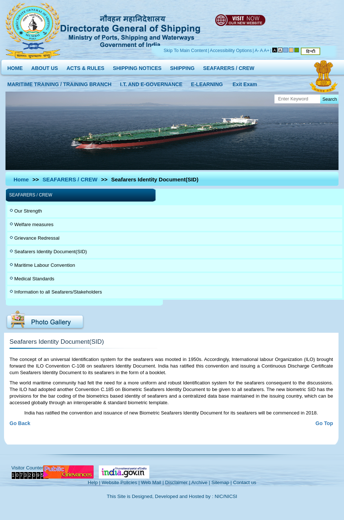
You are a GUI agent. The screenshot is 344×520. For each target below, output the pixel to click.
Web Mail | (152, 482)
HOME (15, 66)
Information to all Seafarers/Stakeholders (58, 292)
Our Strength (28, 211)
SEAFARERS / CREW (228, 66)
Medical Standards (34, 278)
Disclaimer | (177, 482)
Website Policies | (121, 482)
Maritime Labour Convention (44, 265)
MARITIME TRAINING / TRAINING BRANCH (59, 82)
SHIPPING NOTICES (137, 66)
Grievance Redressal (36, 238)
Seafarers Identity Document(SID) (50, 251)
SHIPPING (182, 66)
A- (257, 50)
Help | (94, 482)
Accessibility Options (231, 50)
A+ (267, 50)
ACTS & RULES (85, 66)
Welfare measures (33, 224)
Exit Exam (245, 82)
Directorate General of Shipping (130, 29)
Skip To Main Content (185, 50)
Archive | (200, 482)
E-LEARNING (207, 82)
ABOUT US (44, 66)
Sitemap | (222, 482)
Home (21, 179)
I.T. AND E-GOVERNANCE (151, 82)
